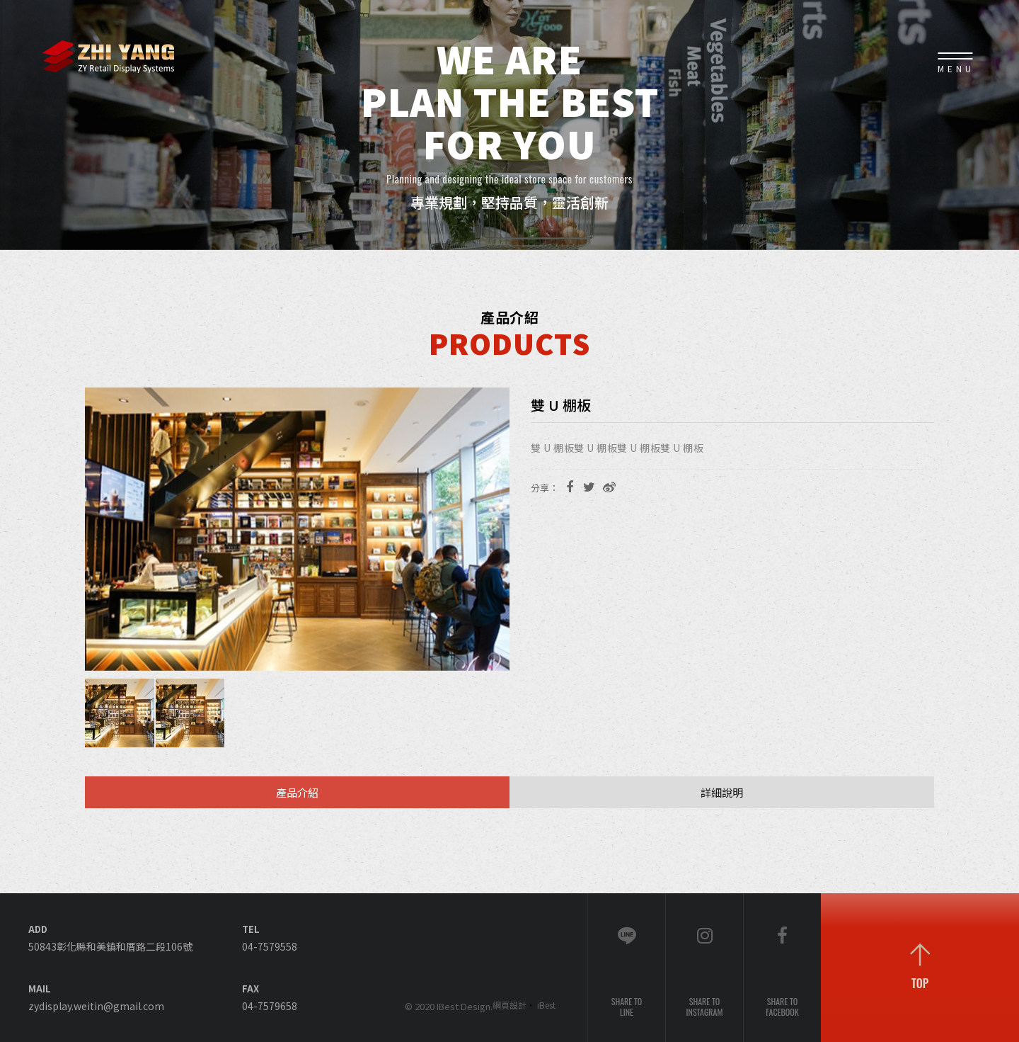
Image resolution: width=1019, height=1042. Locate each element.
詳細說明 (722, 792)
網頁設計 (509, 1005)
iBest (546, 1005)
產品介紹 (297, 792)
